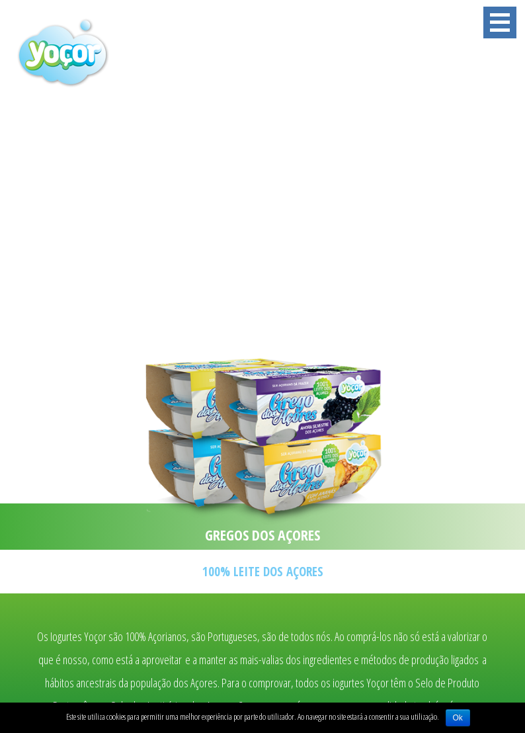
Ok (458, 717)
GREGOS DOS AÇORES (262, 534)
